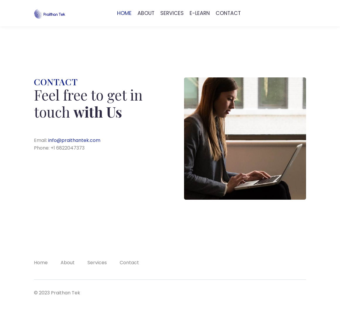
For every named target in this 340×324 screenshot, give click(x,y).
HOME (124, 13)
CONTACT (228, 13)
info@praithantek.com (74, 140)
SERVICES (172, 13)
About (68, 262)
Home (41, 262)
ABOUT (146, 13)
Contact (129, 262)
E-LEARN (200, 13)
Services (97, 262)
